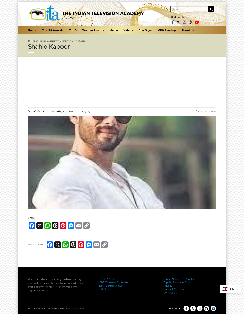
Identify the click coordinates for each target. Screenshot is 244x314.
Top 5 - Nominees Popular (179, 279)
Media (114, 30)
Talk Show (105, 289)
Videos (128, 30)
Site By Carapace (75, 308)
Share (31, 244)
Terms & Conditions (175, 289)
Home (32, 30)
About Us (187, 30)
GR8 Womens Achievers (113, 282)
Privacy (168, 285)
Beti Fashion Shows (110, 285)
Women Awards (93, 30)
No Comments (206, 111)
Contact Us (170, 292)
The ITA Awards (52, 30)
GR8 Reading (167, 30)
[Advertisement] (122, 82)
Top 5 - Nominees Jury (177, 282)
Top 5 (73, 30)
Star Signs (145, 30)
